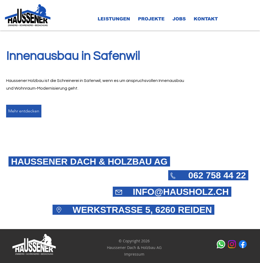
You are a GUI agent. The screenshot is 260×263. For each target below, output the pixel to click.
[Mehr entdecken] (23, 111)
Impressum (134, 254)
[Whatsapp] (221, 244)
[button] (114, 19)
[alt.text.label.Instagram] (232, 244)
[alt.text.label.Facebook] (242, 244)
